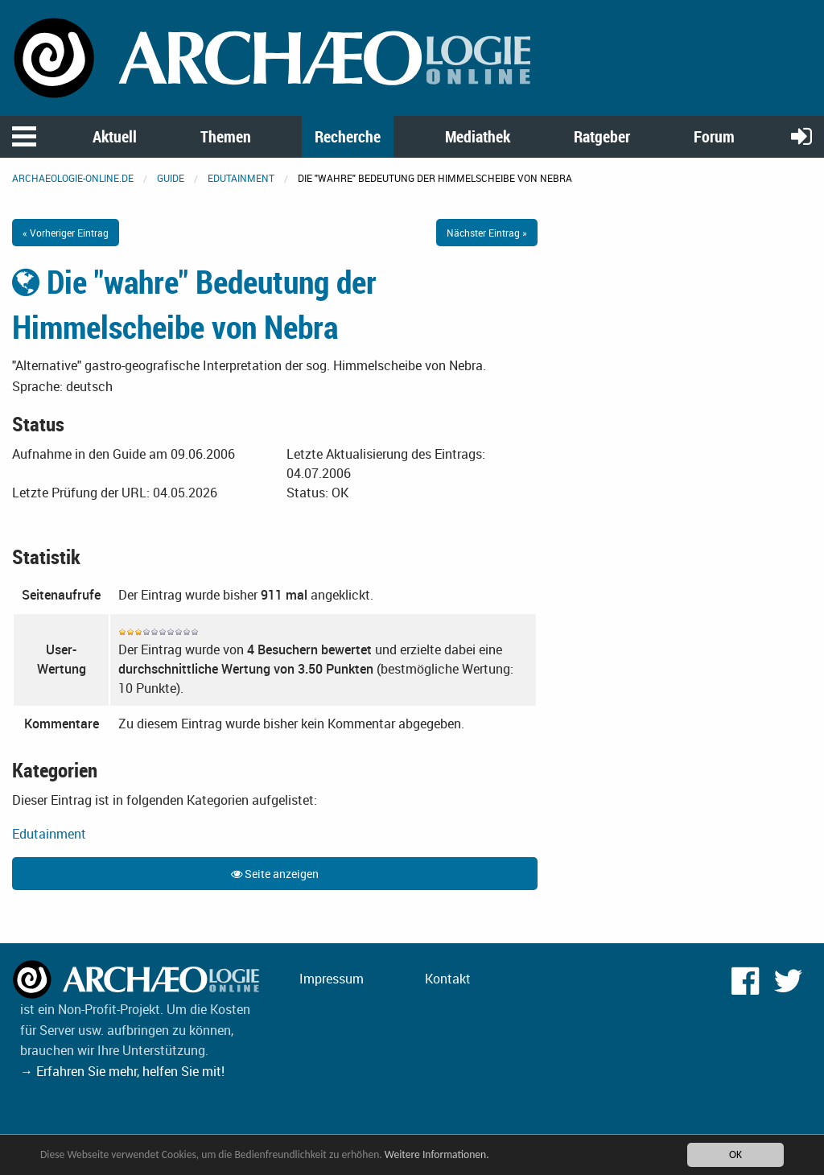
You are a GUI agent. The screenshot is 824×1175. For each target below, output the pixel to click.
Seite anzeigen (275, 873)
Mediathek (477, 136)
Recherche (348, 136)
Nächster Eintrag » (487, 232)
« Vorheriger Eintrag (66, 232)
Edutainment (241, 177)
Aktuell (115, 136)
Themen (225, 136)
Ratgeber (602, 136)
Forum (714, 136)
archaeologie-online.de (73, 177)
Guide (170, 177)
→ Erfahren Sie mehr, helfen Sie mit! (122, 1071)
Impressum (331, 978)
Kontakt (448, 978)
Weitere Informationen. (437, 1154)
